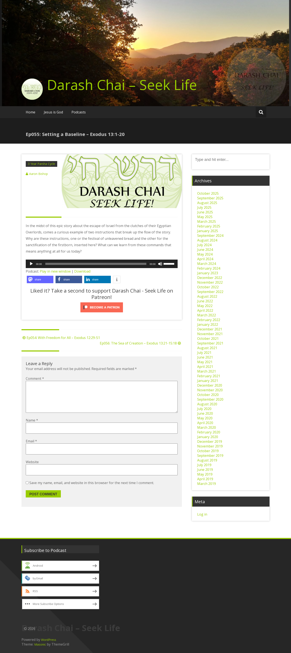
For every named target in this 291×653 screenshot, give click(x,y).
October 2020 (208, 394)
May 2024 (205, 254)
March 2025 (206, 221)
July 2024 (204, 245)
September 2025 (210, 198)
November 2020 (210, 390)
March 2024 (206, 263)
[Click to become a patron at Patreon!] (102, 307)
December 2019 (209, 441)
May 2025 (205, 216)
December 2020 (209, 385)
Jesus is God (53, 112)
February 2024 (208, 268)
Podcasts (78, 112)
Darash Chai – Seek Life (122, 84)
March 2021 (206, 371)
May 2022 (205, 305)
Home (30, 112)
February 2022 (208, 319)
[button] (40, 279)
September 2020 (210, 399)
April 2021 (205, 366)
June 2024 (205, 249)
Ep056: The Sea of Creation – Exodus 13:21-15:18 (141, 343)
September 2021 (210, 343)
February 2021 (208, 376)
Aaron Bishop (38, 174)
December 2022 (209, 277)
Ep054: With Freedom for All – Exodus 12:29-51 (60, 337)
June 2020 (205, 413)
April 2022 (205, 310)
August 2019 (207, 460)
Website (32, 468)
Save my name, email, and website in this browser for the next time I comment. (91, 489)
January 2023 (207, 273)
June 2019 (205, 469)
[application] (102, 264)
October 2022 (208, 287)
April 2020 (205, 422)
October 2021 (208, 338)
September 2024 (210, 235)
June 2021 (205, 357)
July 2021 (204, 352)
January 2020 (207, 436)
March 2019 (206, 483)
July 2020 (204, 408)
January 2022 (207, 324)
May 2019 (205, 474)
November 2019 (210, 446)
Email (31, 448)
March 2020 (206, 427)
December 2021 (209, 329)
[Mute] (160, 264)
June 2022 (205, 301)
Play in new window (55, 271)
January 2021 (207, 380)
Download (82, 271)
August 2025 (207, 202)
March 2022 (206, 315)
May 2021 (205, 362)
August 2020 (207, 404)
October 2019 (208, 451)
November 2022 (210, 282)
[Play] (31, 264)
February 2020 (208, 432)
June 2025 (205, 212)
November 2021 (210, 334)
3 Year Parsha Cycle (41, 164)
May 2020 (205, 418)
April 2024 (205, 259)
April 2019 (205, 479)
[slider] (95, 264)
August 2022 (207, 296)
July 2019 (204, 465)
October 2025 (208, 193)
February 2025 (208, 226)
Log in (202, 514)
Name (32, 427)
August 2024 (207, 240)
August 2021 (207, 348)
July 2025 (204, 207)
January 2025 (207, 231)
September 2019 (210, 455)
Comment (35, 378)
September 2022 (210, 291)
